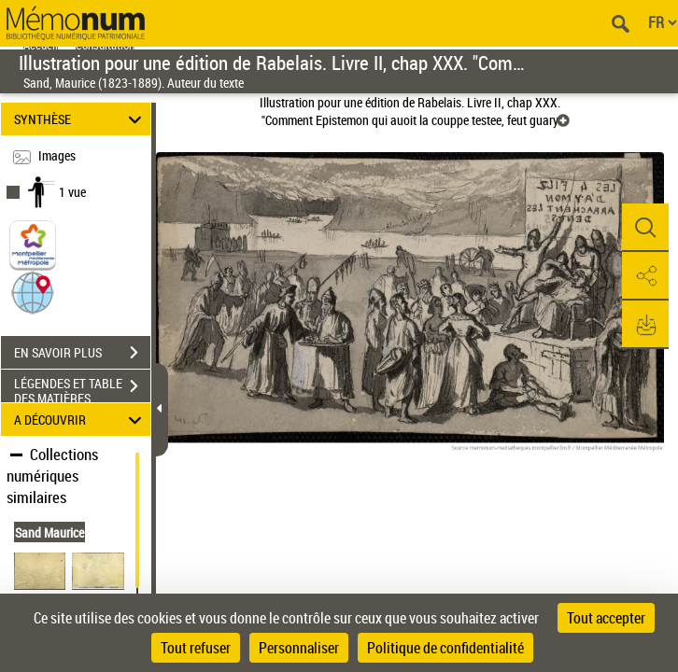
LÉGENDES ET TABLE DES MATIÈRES (82, 388)
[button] (32, 292)
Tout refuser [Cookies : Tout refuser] (196, 647)
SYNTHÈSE (80, 119)
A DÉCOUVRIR (80, 419)
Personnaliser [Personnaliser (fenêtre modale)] (299, 647)
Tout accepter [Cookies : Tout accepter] (606, 618)
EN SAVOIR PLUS (82, 353)
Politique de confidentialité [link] (445, 647)
